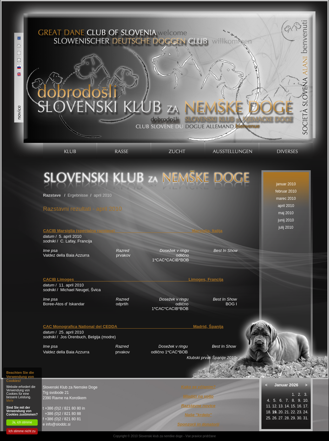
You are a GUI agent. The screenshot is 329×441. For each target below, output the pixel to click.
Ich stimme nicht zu (22, 431)
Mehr (10, 400)
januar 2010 (286, 184)
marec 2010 (286, 198)
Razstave (52, 195)
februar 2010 (285, 191)
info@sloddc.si (58, 424)
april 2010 (103, 195)
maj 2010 (286, 213)
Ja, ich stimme (22, 422)
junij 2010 (286, 220)
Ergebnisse (78, 195)
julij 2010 (286, 227)
